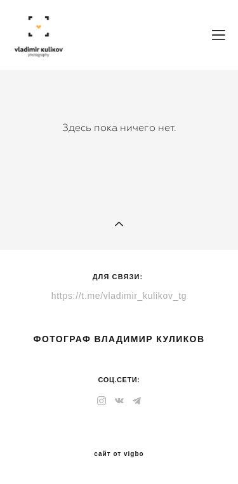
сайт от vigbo (118, 454)
